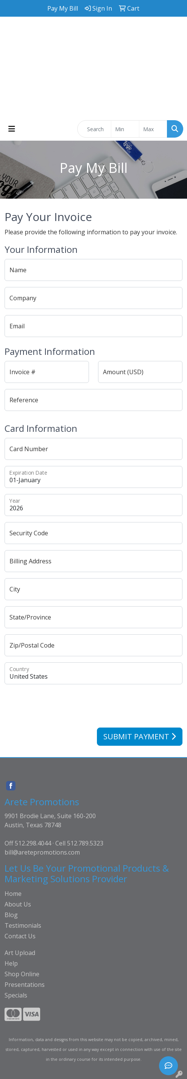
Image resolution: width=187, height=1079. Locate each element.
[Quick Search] (94, 129)
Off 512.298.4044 (28, 843)
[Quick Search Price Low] (125, 129)
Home (13, 893)
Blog (11, 915)
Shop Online (22, 974)
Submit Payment (139, 736)
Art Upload (20, 953)
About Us (18, 904)
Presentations (25, 984)
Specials (16, 995)
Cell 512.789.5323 (79, 843)
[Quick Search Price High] (153, 129)
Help (11, 963)
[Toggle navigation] (12, 129)
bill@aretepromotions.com (42, 852)
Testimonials (23, 925)
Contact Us (20, 936)
